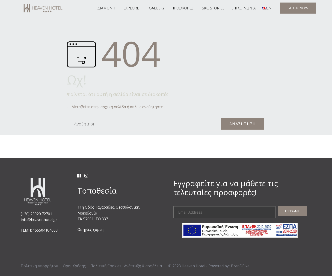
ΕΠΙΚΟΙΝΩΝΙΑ (243, 8)
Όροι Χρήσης (74, 265)
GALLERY (157, 8)
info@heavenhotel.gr (39, 219)
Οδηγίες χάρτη (90, 229)
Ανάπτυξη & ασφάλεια (143, 265)
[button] (298, 8)
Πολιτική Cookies (105, 265)
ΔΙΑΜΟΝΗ (106, 8)
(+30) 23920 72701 (36, 213)
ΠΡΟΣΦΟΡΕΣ (182, 8)
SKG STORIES (213, 8)
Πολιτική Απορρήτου (39, 265)
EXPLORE (131, 8)
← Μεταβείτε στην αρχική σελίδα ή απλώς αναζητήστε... (116, 106)
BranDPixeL (241, 265)
